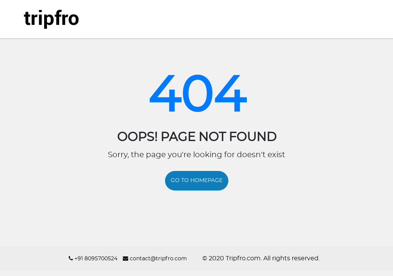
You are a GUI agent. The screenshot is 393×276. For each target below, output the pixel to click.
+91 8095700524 (93, 258)
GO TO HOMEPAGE (197, 180)
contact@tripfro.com (155, 258)
